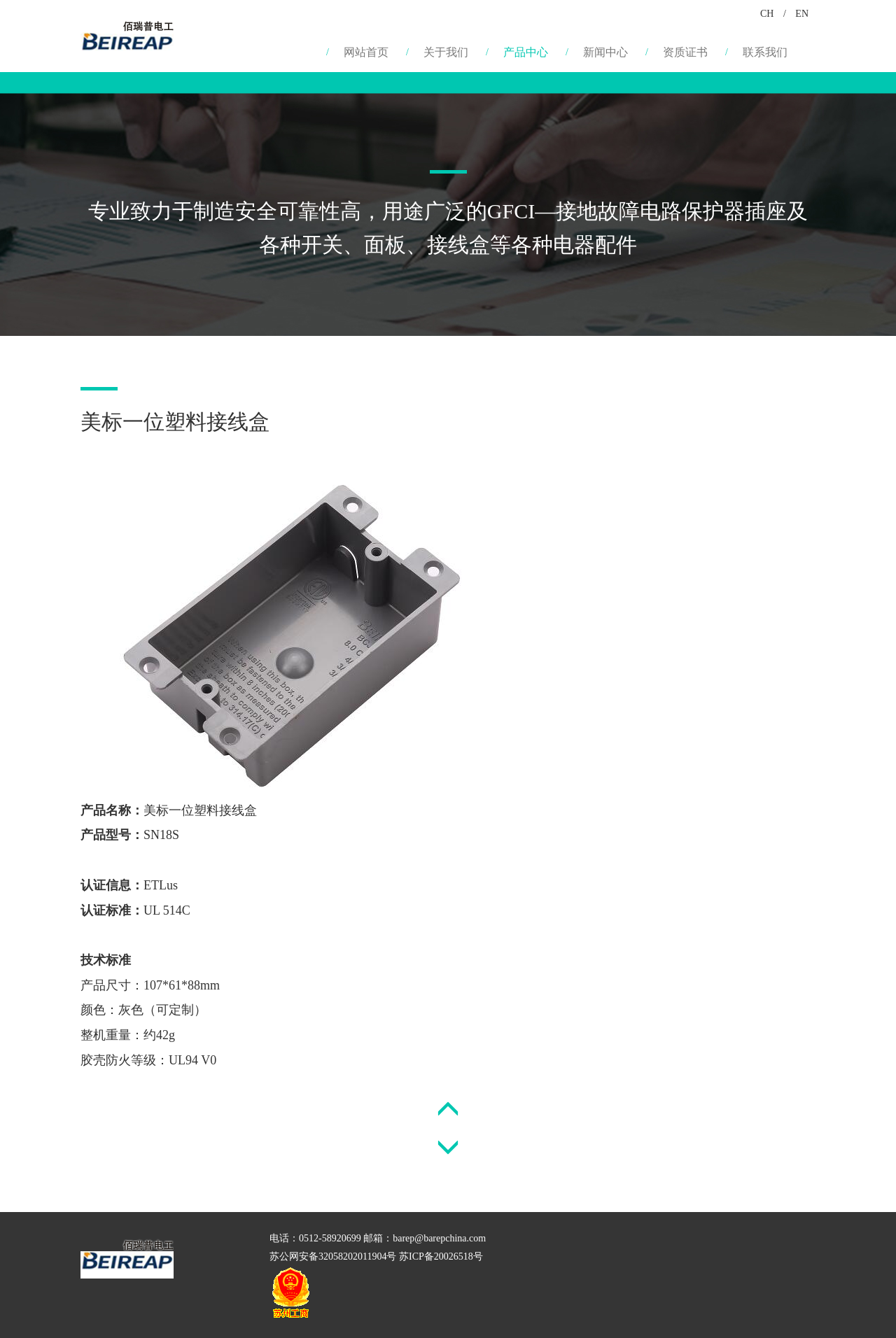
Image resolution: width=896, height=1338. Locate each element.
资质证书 (685, 52)
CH (767, 13)
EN (801, 13)
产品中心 (525, 52)
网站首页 (366, 52)
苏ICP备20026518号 (441, 1256)
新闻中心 (605, 52)
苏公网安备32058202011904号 (333, 1256)
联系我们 (765, 52)
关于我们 (446, 52)
